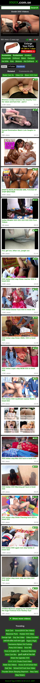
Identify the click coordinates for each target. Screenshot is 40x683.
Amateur (28, 55)
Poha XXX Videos (15, 648)
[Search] (15, 7)
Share (4, 66)
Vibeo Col (19, 75)
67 (36, 40)
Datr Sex (8, 668)
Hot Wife (5, 61)
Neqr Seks (34, 672)
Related (11, 71)
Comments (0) (26, 71)
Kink (12, 61)
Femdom (31, 58)
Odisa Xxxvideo (32, 637)
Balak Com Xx (8, 75)
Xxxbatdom (6, 55)
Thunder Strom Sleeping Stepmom (15, 672)
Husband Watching (28, 651)
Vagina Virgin (31, 641)
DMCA (19, 681)
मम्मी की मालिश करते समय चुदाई (14, 641)
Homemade (6, 58)
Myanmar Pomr (12, 634)
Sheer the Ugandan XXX (20, 658)
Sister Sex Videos (10, 665)
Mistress (18, 61)
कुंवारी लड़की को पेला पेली (26, 654)
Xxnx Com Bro (10, 654)
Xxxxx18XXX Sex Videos (24, 630)
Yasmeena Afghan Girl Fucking (20, 644)
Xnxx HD (27, 648)
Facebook (20, 66)
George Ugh (6, 637)
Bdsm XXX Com (31, 75)
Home (7, 681)
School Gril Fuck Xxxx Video (24, 668)
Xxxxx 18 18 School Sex (27, 665)
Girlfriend (16, 58)
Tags (13, 681)
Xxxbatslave (18, 55)
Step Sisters (20, 675)
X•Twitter (11, 66)
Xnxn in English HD (11, 651)
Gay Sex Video (18, 637)
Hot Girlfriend (29, 61)
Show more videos (20, 618)
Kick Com (9, 630)
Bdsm (23, 58)
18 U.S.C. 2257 (29, 681)
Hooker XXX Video (27, 634)
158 (29, 40)
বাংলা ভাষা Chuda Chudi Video (19, 661)
